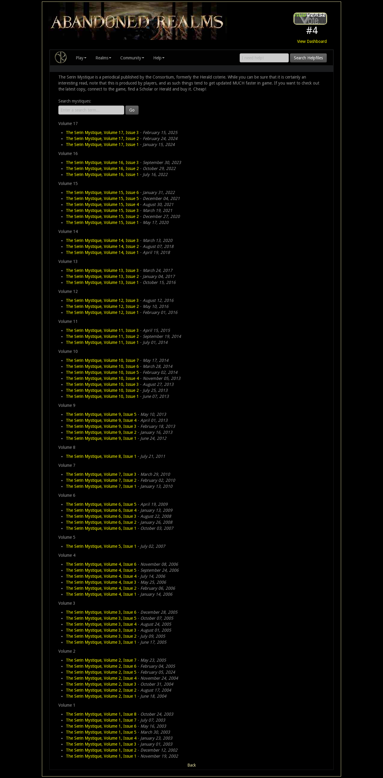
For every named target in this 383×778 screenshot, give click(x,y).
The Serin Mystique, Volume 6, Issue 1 (101, 528)
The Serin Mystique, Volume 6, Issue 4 (101, 510)
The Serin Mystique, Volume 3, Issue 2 (101, 636)
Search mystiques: (74, 101)
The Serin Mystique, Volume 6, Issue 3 (101, 516)
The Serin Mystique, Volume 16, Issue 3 (102, 162)
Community (132, 57)
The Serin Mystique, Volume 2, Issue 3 (101, 684)
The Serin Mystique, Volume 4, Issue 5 (101, 570)
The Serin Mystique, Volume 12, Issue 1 (102, 312)
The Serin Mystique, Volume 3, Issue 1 (101, 642)
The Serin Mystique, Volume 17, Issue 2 (102, 138)
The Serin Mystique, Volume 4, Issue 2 (101, 588)
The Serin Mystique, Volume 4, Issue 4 (101, 576)
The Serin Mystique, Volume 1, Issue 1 (101, 756)
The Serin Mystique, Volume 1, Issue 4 (101, 738)
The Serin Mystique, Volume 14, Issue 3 (102, 240)
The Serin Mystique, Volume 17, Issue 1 (102, 144)
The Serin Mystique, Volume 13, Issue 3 (102, 270)
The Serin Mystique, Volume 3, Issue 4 (101, 624)
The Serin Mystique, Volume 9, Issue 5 (101, 414)
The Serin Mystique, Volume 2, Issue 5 (101, 672)
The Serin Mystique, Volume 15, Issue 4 (102, 204)
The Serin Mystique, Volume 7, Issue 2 (101, 480)
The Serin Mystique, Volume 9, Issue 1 (101, 438)
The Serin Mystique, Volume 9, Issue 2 (101, 432)
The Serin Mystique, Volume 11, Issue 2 (102, 336)
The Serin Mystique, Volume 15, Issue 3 (102, 210)
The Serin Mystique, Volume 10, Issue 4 (102, 378)
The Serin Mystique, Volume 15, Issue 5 (102, 198)
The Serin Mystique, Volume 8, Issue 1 (101, 456)
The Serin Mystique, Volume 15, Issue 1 (102, 222)
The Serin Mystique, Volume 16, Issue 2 (102, 168)
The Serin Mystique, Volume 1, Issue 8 (101, 714)
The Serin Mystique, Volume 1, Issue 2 (101, 750)
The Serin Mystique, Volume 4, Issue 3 (101, 582)
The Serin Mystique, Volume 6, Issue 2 (101, 522)
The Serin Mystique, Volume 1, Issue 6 (101, 726)
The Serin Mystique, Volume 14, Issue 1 (102, 252)
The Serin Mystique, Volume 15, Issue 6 (102, 192)
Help (159, 57)
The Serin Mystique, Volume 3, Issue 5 (101, 618)
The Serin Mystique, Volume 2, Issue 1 (101, 696)
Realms (103, 57)
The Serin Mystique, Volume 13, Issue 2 (102, 276)
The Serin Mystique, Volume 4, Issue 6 (101, 564)
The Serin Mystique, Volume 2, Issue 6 (101, 666)
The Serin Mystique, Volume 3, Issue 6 (101, 612)
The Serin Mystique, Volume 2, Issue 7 (101, 660)
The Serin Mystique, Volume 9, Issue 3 (101, 426)
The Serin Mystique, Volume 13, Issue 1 (102, 282)
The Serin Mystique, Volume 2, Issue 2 (101, 690)
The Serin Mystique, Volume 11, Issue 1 (102, 342)
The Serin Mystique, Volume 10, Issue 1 (102, 396)
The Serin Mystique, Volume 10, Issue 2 (102, 390)
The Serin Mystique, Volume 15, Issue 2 (102, 216)
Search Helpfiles (308, 57)
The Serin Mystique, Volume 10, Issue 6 (102, 366)
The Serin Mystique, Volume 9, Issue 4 (101, 420)
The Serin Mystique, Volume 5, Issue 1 (101, 546)
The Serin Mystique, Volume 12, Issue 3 (102, 300)
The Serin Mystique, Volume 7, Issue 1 (101, 486)
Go (132, 110)
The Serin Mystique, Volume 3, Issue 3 (101, 630)
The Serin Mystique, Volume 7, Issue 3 (101, 474)
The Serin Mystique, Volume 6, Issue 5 (101, 504)
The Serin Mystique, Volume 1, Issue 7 (101, 720)
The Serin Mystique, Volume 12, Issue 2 (102, 306)
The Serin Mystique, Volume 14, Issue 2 (102, 246)
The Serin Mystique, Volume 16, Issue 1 (102, 174)
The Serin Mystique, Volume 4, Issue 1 (101, 594)
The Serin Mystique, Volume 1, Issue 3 (101, 744)
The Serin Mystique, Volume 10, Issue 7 (102, 360)
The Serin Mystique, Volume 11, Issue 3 (102, 330)
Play (81, 57)
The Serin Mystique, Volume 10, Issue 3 (102, 384)
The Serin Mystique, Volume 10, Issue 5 (102, 372)
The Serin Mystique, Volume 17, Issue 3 (102, 132)
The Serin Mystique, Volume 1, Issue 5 (101, 732)
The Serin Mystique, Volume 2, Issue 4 (101, 678)
